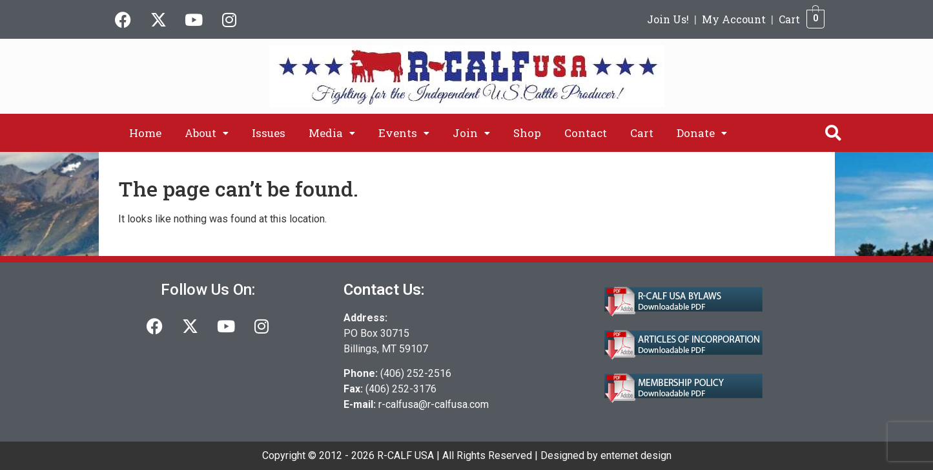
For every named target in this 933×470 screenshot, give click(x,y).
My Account (734, 19)
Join (471, 132)
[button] (206, 133)
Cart (789, 19)
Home (145, 132)
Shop (527, 132)
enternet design (636, 455)
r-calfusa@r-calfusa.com (433, 404)
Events (403, 132)
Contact (585, 132)
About (207, 132)
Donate (702, 132)
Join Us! (668, 19)
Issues (268, 132)
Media (332, 132)
